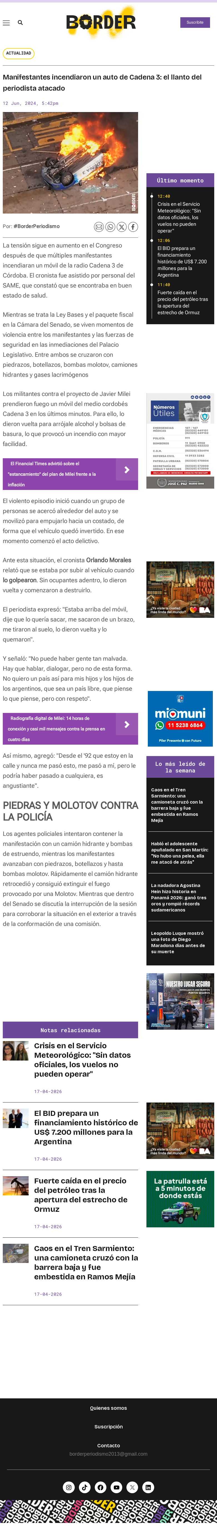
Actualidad (18, 55)
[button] (19, 24)
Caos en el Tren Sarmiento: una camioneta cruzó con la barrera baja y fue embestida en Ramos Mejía (86, 1265)
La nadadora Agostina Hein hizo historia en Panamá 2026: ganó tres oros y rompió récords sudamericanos (178, 900)
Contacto (108, 1448)
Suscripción (108, 1429)
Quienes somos (108, 1410)
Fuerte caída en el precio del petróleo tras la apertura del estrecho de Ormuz (81, 1198)
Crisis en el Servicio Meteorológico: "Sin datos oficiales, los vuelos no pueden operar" (82, 1062)
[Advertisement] (70, 982)
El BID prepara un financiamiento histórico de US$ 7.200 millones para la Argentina (86, 1130)
